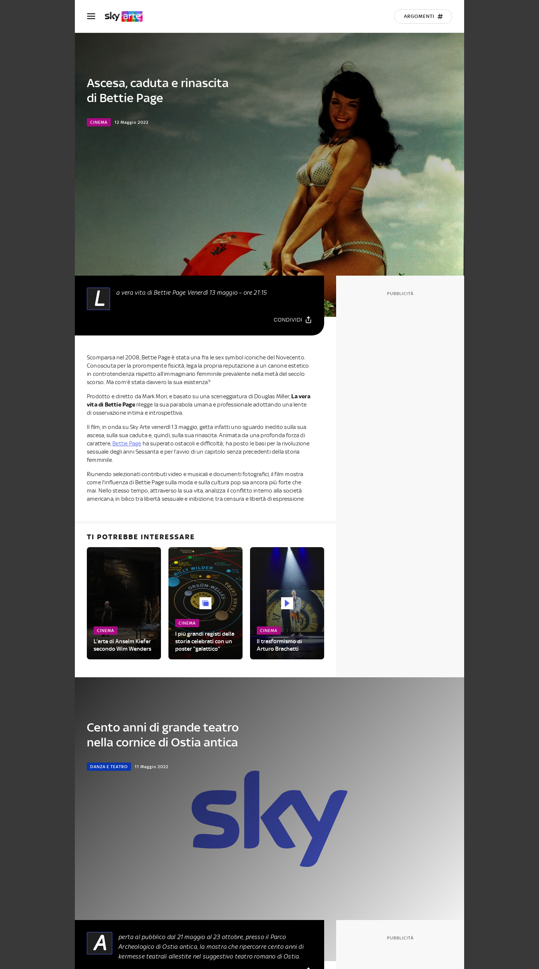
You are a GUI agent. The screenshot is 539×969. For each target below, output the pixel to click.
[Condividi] (293, 319)
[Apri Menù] (96, 16)
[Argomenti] (423, 16)
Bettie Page (126, 443)
